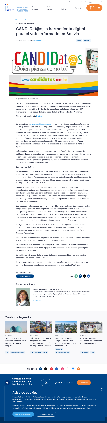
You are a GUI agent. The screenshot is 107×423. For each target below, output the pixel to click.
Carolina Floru (38, 40)
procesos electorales (17, 352)
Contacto (78, 8)
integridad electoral (41, 352)
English (39, 116)
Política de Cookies (24, 397)
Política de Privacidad (40, 397)
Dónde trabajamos (63, 8)
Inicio (6, 19)
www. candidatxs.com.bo (40, 124)
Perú (92, 352)
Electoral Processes (25, 276)
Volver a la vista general (26, 23)
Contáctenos (84, 382)
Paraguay (59, 349)
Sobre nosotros (35, 8)
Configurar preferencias (45, 414)
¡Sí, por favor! (46, 382)
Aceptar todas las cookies (23, 414)
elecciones (85, 352)
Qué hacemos (50, 8)
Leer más (38, 300)
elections (86, 40)
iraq (7, 352)
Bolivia (79, 40)
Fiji (32, 352)
